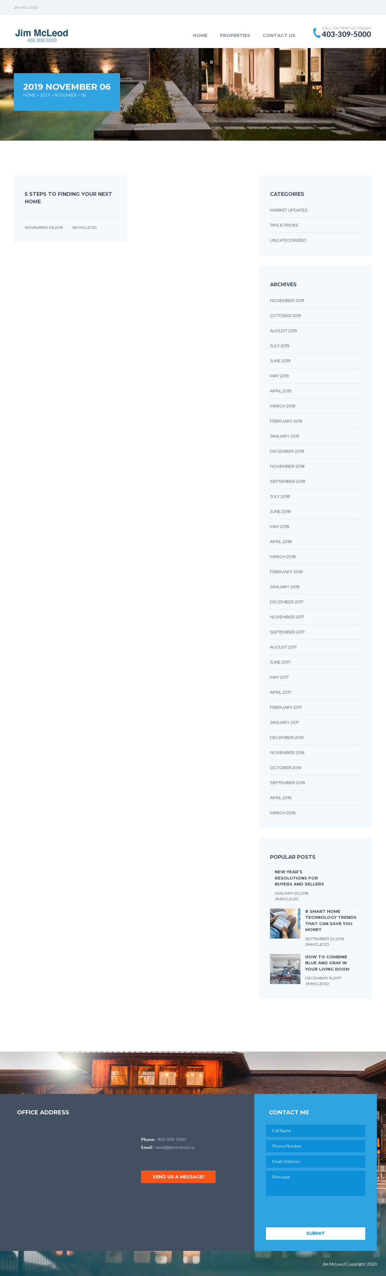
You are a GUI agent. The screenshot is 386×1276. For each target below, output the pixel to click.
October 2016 (285, 767)
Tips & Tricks (284, 225)
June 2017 (280, 662)
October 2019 (285, 315)
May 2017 (279, 677)
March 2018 (283, 556)
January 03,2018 (292, 893)
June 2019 (280, 360)
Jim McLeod (84, 227)
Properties (235, 35)
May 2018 (279, 526)
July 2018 (280, 496)
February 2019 (286, 420)
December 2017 (286, 601)
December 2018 (287, 451)
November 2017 (287, 616)
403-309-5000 (171, 1139)
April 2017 (280, 692)
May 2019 (279, 375)
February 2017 (286, 707)
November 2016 (287, 752)
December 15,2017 (323, 978)
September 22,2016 (324, 938)
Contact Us (279, 35)
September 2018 (287, 481)
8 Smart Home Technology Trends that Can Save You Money (330, 920)
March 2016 (282, 812)
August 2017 (283, 646)
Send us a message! (178, 1177)
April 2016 (280, 797)
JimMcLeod (287, 898)
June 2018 (280, 511)
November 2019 (287, 300)
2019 (45, 95)
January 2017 (284, 722)
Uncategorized (288, 240)
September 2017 (287, 631)
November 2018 (287, 466)
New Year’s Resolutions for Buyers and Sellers (299, 877)
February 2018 (286, 571)
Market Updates (289, 210)
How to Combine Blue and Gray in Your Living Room (327, 963)
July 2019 (280, 345)
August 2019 (283, 330)
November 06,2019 (44, 227)
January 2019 (284, 436)
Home (200, 35)
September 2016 (287, 782)
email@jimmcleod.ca (175, 1147)
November (65, 95)
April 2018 (281, 541)
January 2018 (285, 586)
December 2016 (287, 737)
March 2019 (282, 405)
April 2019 (280, 390)
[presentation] (313, 1212)
